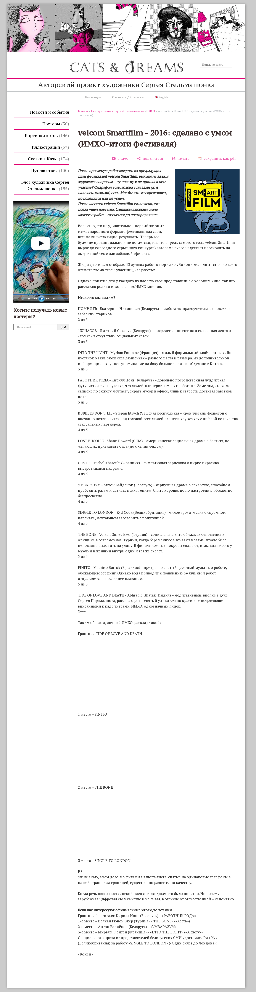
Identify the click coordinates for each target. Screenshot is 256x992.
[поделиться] (150, 158)
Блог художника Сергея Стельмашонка (45, 185)
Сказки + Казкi (48, 159)
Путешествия (50, 170)
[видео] (120, 158)
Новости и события (49, 112)
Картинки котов (47, 135)
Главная (83, 111)
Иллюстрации (50, 147)
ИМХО (150, 111)
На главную (93, 97)
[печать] (180, 158)
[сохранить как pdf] (217, 158)
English (161, 97)
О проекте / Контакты (127, 97)
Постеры (55, 124)
